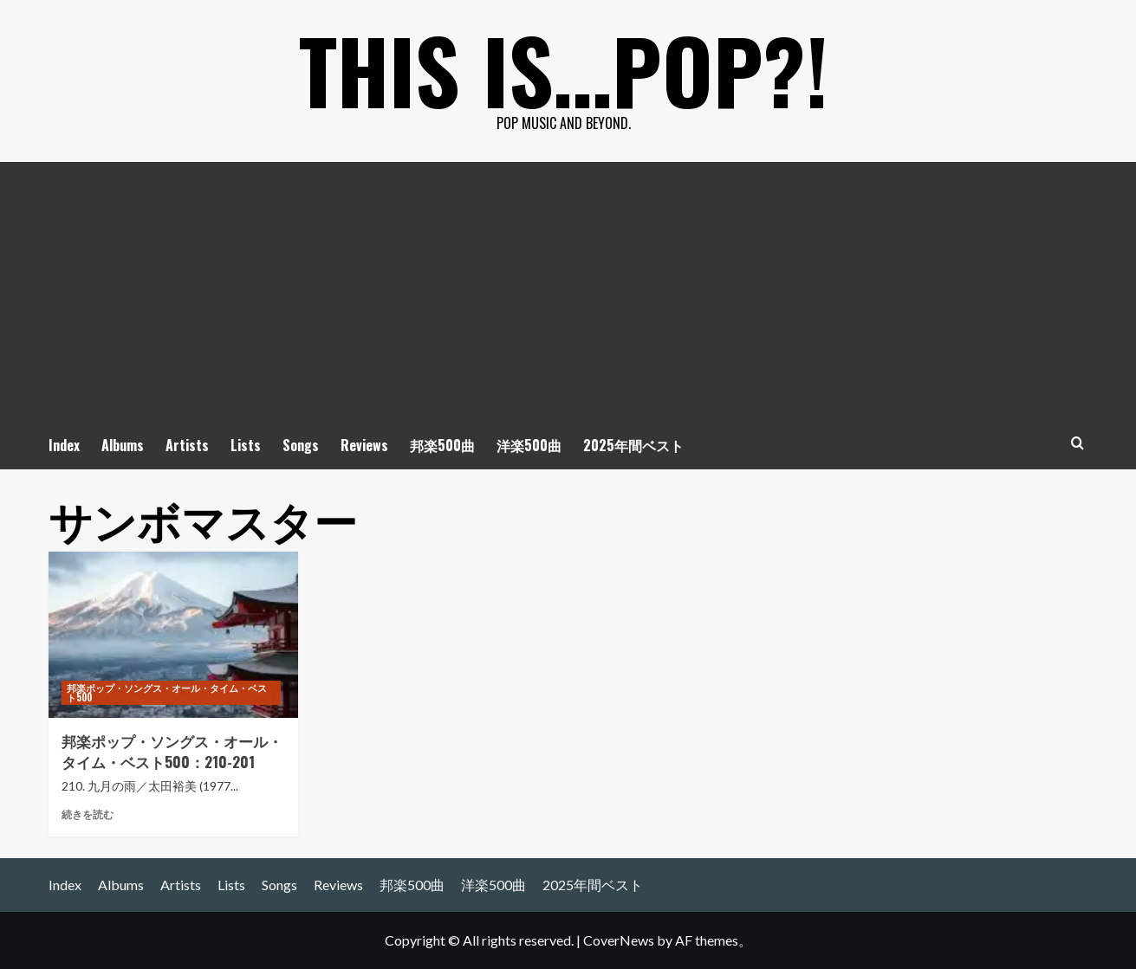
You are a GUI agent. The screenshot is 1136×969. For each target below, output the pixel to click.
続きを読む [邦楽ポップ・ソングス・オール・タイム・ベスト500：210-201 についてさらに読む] (88, 814)
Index (64, 445)
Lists (245, 445)
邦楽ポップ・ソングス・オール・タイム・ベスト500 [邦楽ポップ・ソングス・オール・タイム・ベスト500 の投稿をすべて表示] (167, 692)
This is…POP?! (563, 69)
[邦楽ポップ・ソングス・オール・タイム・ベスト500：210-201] (174, 635)
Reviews (364, 445)
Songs (300, 445)
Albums (122, 445)
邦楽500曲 (442, 445)
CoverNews (618, 940)
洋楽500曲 (529, 445)
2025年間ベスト (633, 445)
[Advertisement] (568, 292)
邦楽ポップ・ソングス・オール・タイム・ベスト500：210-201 (172, 751)
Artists (187, 445)
